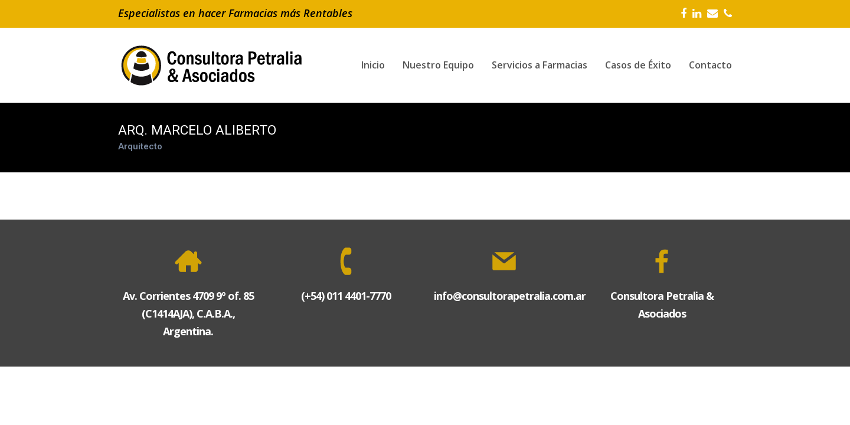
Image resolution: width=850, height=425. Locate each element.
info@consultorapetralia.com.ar (510, 296)
